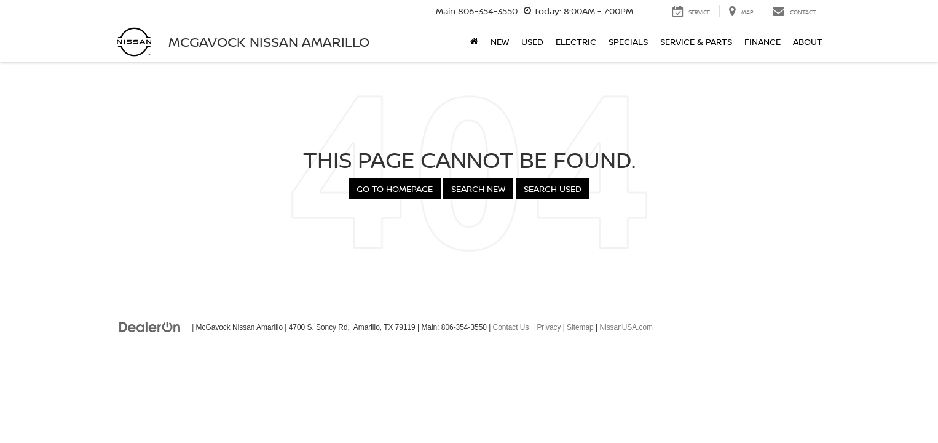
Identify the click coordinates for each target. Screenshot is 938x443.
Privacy (549, 327)
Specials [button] (628, 41)
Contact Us (511, 327)
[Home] (474, 42)
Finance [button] (762, 41)
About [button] (807, 41)
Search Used (552, 188)
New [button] (500, 41)
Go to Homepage (395, 188)
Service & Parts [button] (696, 41)
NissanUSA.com (626, 327)
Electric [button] (576, 41)
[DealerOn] (150, 327)
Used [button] (532, 41)
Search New (478, 188)
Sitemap (580, 327)
